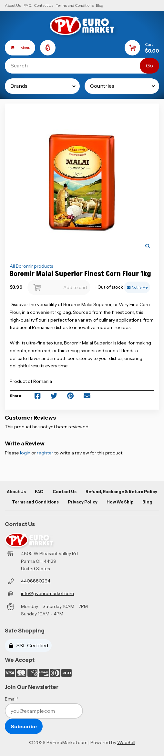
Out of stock (109, 287)
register (45, 453)
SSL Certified (28, 645)
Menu (17, 47)
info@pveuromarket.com (47, 593)
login (25, 453)
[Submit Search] (149, 66)
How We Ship (120, 502)
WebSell (126, 742)
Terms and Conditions (75, 5)
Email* (11, 699)
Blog (99, 5)
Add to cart (59, 285)
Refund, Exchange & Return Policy (121, 491)
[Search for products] (77, 66)
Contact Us (43, 5)
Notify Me (137, 287)
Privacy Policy (82, 502)
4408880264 (35, 581)
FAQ (28, 5)
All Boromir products (31, 266)
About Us (13, 5)
